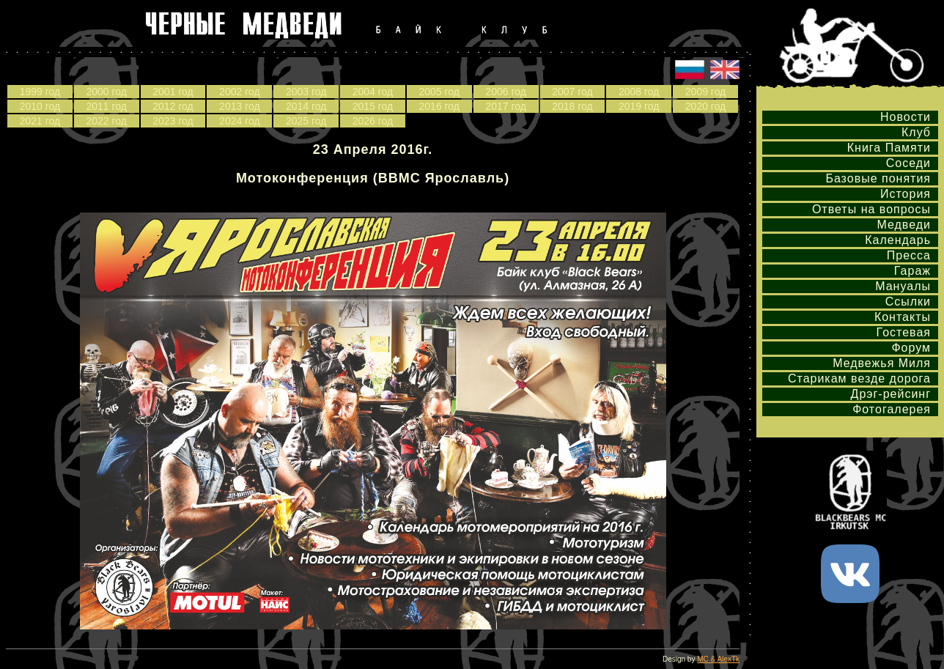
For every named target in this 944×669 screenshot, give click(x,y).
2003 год (306, 91)
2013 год (239, 106)
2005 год (439, 91)
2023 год (172, 121)
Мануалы (903, 286)
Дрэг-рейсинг (891, 394)
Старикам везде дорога (859, 378)
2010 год (40, 106)
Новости (905, 117)
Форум (911, 347)
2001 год (172, 91)
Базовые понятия (878, 178)
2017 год (505, 106)
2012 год (172, 106)
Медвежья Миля (882, 363)
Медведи (904, 224)
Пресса (909, 255)
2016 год (439, 106)
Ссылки (908, 301)
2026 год (373, 121)
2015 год (373, 106)
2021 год (40, 121)
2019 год (639, 106)
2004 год (373, 91)
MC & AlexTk (718, 659)
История (905, 194)
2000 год (106, 91)
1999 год (40, 91)
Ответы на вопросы (871, 209)
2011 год (106, 106)
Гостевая (904, 332)
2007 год (572, 91)
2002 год (239, 91)
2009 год (705, 91)
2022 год (106, 121)
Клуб (916, 132)
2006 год (505, 91)
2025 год (306, 121)
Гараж (912, 271)
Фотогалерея (891, 409)
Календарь (898, 240)
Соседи (908, 163)
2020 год (705, 106)
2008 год (639, 91)
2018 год (572, 106)
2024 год (239, 121)
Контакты (902, 317)
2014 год (306, 106)
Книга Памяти (889, 147)
